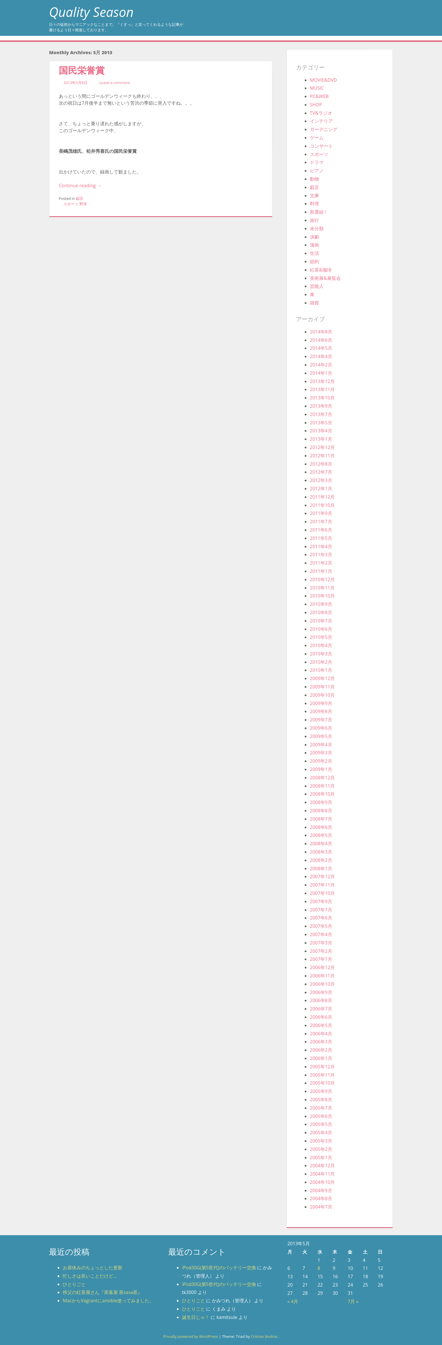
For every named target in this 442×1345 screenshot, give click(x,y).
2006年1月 (321, 1058)
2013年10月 (322, 398)
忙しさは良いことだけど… (90, 1276)
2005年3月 (321, 1141)
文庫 (314, 195)
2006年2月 (321, 1050)
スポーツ (70, 203)
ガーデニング (323, 129)
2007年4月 (321, 934)
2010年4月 (321, 645)
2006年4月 (321, 1033)
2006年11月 (322, 976)
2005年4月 (321, 1132)
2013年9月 (321, 406)
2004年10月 (322, 1182)
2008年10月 (322, 794)
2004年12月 (322, 1165)
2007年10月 (322, 893)
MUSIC (317, 88)
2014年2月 (321, 365)
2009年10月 (322, 695)
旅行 (314, 220)
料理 (314, 203)
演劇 (314, 237)
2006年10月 (322, 984)
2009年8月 (321, 711)
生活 (314, 253)
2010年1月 (321, 670)
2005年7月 (321, 1108)
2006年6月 (321, 1017)
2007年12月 (322, 876)
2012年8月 (321, 464)
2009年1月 (321, 769)
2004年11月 (322, 1174)
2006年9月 (321, 992)
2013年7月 (321, 414)
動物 (314, 179)
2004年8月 (321, 1198)
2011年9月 (321, 513)
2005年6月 (321, 1116)
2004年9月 (321, 1190)
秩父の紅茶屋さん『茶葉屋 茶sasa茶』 (102, 1292)
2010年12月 (322, 579)
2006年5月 (321, 1025)
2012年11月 (322, 455)
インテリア (321, 121)
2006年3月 (321, 1041)
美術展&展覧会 (325, 278)
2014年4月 (321, 356)
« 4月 (293, 1301)
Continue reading (80, 185)
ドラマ (317, 162)
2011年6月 (321, 530)
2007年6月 (321, 918)
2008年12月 (322, 777)
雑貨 (314, 303)
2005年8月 (321, 1099)
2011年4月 (321, 546)
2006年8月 (321, 1000)
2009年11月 (322, 687)
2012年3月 (321, 480)
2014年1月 (321, 373)
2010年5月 (321, 637)
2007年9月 (321, 901)
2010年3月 (321, 654)
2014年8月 (321, 332)
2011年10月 (322, 505)
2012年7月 (321, 472)
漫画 (314, 245)
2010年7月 (321, 621)
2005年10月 (322, 1083)
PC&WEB (319, 96)
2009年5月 (321, 736)
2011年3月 (321, 554)
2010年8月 (321, 612)
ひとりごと (74, 1284)
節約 (314, 261)
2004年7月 (321, 1207)
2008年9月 (321, 802)
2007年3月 (321, 943)
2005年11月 (322, 1075)
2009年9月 (321, 703)
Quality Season (91, 12)
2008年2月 (321, 860)
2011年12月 (322, 497)
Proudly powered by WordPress (190, 1336)
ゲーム (317, 137)
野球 (83, 203)
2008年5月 (321, 835)
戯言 (79, 198)
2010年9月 (321, 604)
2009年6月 (321, 728)
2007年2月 (321, 951)
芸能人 (317, 286)
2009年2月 (321, 761)
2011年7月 (321, 521)
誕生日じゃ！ (196, 1317)
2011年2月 (321, 563)
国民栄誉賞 (82, 70)
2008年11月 (322, 786)
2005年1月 (321, 1157)
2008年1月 (321, 868)
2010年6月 (321, 629)
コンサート (321, 146)
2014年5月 (321, 348)
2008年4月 (321, 843)
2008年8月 (321, 810)
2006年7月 (321, 1009)
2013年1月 (321, 439)
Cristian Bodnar (264, 1336)
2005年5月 (321, 1124)
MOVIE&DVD (323, 80)
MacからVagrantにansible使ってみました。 (108, 1300)
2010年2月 (321, 662)
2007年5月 (321, 926)
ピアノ (317, 170)
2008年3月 (321, 852)
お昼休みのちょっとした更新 (92, 1267)
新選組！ (319, 212)
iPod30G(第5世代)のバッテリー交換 (219, 1267)
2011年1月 (321, 571)
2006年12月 (322, 967)
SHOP (316, 104)
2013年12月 (322, 381)
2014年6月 (321, 340)
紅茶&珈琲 (321, 270)
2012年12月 (322, 447)
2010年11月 (322, 588)
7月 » (353, 1301)
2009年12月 (322, 678)
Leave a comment (114, 82)
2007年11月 (322, 885)
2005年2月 (321, 1149)
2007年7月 (321, 910)
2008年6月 (321, 827)
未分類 (317, 228)
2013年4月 (321, 430)
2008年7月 (321, 819)
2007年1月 (321, 959)
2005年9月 (321, 1091)
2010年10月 (322, 596)
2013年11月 (322, 389)
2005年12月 (322, 1066)
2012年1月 (321, 488)
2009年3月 (321, 752)
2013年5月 (321, 422)
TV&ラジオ (321, 113)
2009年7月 (321, 720)
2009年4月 (321, 744)
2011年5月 (321, 538)
